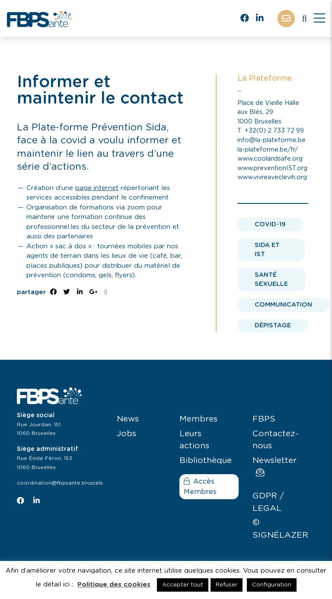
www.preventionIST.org (272, 168)
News (128, 419)
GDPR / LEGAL (268, 502)
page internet (96, 188)
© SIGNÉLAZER (280, 529)
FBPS (263, 419)
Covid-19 (270, 224)
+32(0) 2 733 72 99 (274, 130)
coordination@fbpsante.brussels (60, 482)
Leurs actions (194, 440)
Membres (198, 419)
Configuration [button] (271, 585)
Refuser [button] (226, 585)
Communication (283, 304)
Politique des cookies (113, 584)
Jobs (126, 434)
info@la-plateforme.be (271, 140)
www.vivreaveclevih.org (272, 177)
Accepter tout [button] (182, 585)
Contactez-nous (275, 440)
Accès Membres (200, 486)
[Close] (319, 18)
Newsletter (274, 466)
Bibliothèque (205, 460)
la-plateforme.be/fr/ (267, 149)
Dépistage (273, 325)
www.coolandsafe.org (270, 158)
